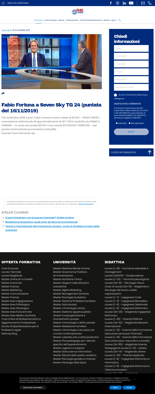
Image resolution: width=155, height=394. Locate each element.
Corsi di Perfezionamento (91, 20)
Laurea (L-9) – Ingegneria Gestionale (127, 305)
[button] (134, 379)
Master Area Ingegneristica (17, 301)
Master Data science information (73, 352)
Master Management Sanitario (71, 294)
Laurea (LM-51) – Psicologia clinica (125, 283)
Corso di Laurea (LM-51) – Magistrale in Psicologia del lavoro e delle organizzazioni (128, 290)
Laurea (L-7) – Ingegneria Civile (123, 297)
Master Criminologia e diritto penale (74, 323)
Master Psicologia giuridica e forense (75, 359)
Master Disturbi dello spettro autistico (75, 356)
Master (61, 20)
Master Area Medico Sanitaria (19, 316)
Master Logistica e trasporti (69, 348)
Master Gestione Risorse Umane (72, 268)
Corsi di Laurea (50, 20)
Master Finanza (10, 286)
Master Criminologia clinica (69, 308)
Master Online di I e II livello (17, 279)
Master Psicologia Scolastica (70, 297)
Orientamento (72, 20)
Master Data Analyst (65, 305)
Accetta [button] (129, 387)
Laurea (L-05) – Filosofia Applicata (125, 356)
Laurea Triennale (11, 272)
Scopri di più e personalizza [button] (32, 387)
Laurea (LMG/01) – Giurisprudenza (125, 276)
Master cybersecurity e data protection (76, 338)
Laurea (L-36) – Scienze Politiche (124, 319)
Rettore (107, 20)
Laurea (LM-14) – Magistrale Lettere (126, 352)
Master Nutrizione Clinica (67, 279)
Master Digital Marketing (67, 290)
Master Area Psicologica (15, 308)
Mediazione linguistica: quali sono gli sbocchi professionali (41, 222)
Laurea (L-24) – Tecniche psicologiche (127, 279)
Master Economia (11, 283)
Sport (113, 20)
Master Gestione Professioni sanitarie (75, 301)
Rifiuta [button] (115, 387)
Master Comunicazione (15, 294)
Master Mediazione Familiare (70, 327)
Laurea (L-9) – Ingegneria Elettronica (127, 308)
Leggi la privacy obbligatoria (127, 103)
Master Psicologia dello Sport (70, 363)
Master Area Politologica (16, 305)
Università (38, 20)
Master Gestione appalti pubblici (72, 312)
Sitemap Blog (9, 334)
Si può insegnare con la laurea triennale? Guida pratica (39, 217)
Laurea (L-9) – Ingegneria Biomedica (127, 301)
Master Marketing (11, 290)
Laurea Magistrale (12, 276)
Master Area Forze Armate (16, 312)
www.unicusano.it (86, 204)
